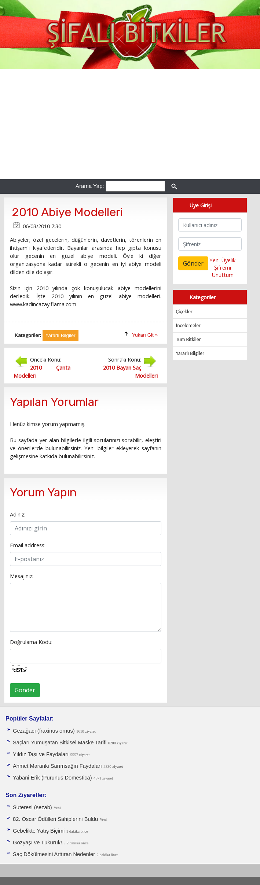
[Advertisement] (130, 124)
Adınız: (17, 514)
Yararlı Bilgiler (190, 353)
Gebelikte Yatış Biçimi (39, 831)
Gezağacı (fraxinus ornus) (44, 731)
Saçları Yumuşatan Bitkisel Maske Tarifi (59, 742)
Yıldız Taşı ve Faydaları (41, 754)
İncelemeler (188, 325)
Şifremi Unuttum (223, 271)
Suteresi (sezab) (32, 807)
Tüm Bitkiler (188, 339)
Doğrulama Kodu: (31, 641)
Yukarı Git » (145, 335)
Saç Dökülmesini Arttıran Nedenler (54, 854)
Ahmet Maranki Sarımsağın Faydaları (57, 766)
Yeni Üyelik (222, 260)
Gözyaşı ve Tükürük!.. (39, 842)
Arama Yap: (90, 186)
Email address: (27, 545)
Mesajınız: (21, 575)
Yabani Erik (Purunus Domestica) (52, 778)
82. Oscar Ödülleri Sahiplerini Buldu (55, 819)
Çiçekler (184, 311)
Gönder (25, 690)
